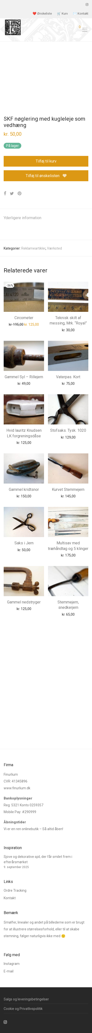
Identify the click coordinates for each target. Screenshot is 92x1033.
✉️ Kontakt (80, 13)
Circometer (23, 317)
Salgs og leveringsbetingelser (26, 999)
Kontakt (10, 898)
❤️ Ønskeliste (42, 13)
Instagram (12, 964)
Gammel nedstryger (24, 602)
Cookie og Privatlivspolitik (23, 1009)
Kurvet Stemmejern (68, 489)
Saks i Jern (24, 543)
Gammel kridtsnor (24, 489)
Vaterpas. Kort (68, 377)
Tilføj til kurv (46, 161)
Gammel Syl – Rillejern (24, 377)
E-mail (8, 971)
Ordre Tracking (15, 890)
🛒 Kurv (62, 13)
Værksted (54, 248)
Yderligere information (22, 218)
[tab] (46, 218)
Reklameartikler (33, 248)
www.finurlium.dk (17, 788)
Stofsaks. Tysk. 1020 (68, 430)
